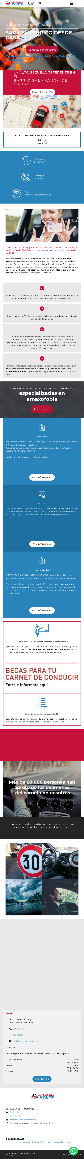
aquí (17, 719)
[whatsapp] (73, 1151)
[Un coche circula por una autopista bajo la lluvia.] (24, 897)
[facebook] (42, 1128)
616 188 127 (39, 178)
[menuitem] (26, 1142)
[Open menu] (72, 3)
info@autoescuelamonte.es (38, 195)
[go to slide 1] (40, 813)
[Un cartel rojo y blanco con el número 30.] (24, 861)
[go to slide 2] (43, 813)
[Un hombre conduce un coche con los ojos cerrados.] (60, 897)
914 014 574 (39, 162)
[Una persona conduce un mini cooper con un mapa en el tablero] (60, 861)
